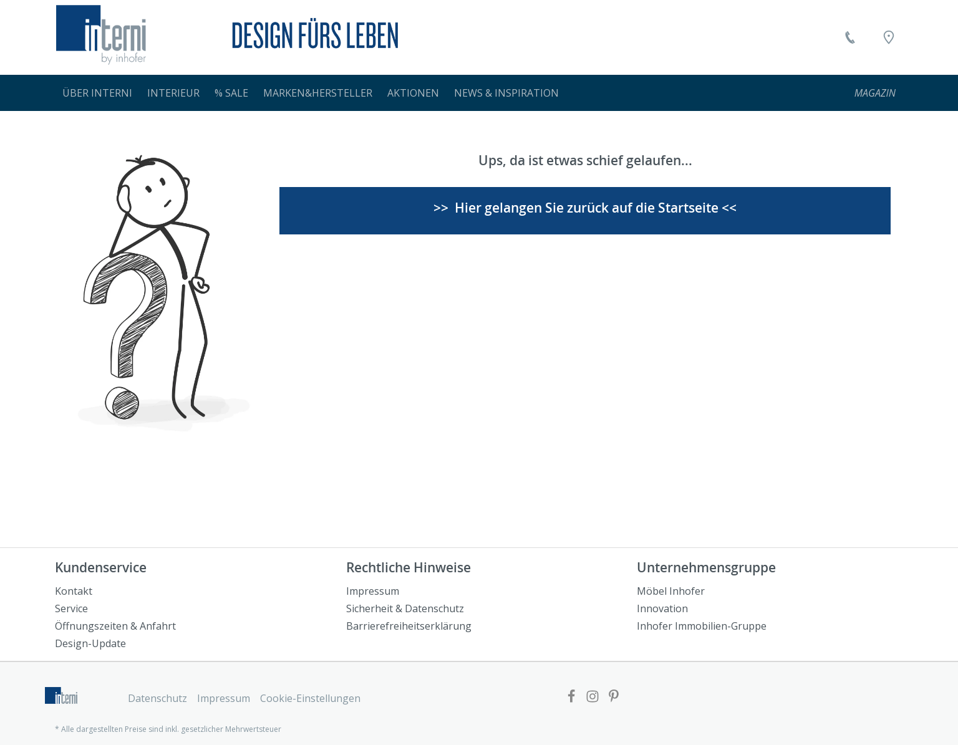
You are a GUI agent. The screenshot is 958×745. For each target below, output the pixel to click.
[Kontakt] (850, 37)
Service (71, 608)
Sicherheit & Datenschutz (405, 608)
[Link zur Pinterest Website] (614, 697)
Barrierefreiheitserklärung (409, 626)
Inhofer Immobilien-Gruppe (702, 626)
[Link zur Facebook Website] (571, 697)
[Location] (888, 37)
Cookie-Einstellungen (310, 698)
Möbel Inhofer (671, 591)
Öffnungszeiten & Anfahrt (115, 626)
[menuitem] (97, 93)
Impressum (372, 591)
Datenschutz (157, 698)
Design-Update (90, 643)
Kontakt (73, 591)
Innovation (662, 608)
